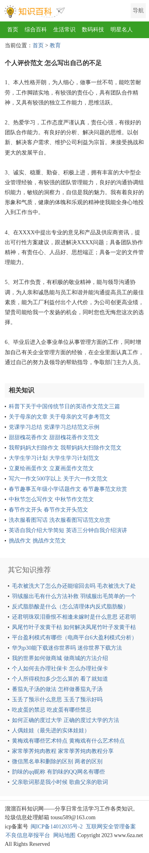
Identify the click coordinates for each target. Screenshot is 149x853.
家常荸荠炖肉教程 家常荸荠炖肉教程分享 (63, 751)
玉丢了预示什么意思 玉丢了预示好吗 (57, 699)
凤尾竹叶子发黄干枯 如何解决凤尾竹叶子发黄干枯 (74, 627)
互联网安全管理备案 (111, 827)
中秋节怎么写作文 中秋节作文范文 (51, 499)
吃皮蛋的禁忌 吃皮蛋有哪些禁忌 (51, 710)
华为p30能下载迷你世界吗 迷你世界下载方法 (67, 648)
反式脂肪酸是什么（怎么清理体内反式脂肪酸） (70, 607)
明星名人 (121, 30)
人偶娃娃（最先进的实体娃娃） (51, 730)
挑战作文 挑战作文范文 (37, 541)
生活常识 (64, 30)
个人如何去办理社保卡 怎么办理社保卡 (60, 669)
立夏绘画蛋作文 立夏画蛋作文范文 (51, 468)
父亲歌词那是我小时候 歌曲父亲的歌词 (60, 782)
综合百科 (36, 30)
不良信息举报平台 (28, 835)
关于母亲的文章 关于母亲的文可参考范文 (59, 417)
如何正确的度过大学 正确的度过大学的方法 (65, 720)
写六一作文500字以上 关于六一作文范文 (58, 479)
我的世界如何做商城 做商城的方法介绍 (60, 658)
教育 (55, 45)
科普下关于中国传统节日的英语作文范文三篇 (64, 406)
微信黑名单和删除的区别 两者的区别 (57, 761)
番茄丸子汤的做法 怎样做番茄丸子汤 (57, 689)
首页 (12, 30)
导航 (138, 11)
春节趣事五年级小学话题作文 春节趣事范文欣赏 (68, 489)
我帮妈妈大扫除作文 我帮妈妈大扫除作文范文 (65, 448)
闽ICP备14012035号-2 (57, 827)
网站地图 (64, 835)
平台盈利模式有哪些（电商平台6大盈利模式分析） (74, 638)
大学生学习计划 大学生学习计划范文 (54, 458)
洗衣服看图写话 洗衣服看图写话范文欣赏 (59, 520)
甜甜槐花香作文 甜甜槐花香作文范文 (54, 437)
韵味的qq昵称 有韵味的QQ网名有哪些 (58, 772)
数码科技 (93, 30)
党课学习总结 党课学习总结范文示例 (54, 427)
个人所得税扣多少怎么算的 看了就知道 (60, 679)
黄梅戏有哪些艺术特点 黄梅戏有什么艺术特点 (68, 741)
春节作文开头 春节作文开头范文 (48, 510)
